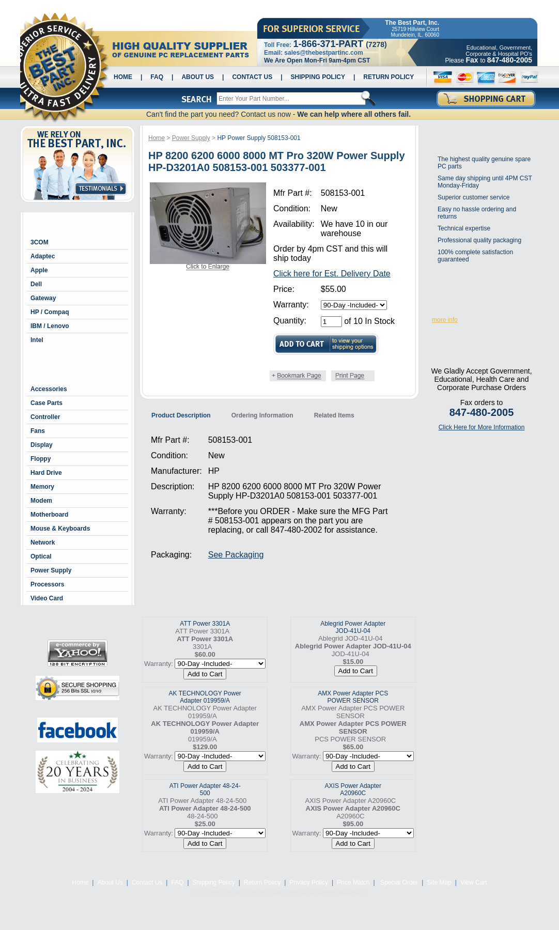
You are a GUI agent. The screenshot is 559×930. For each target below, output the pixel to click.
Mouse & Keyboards (60, 528)
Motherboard (49, 514)
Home (123, 77)
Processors (47, 584)
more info (445, 319)
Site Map (439, 882)
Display (41, 444)
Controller (45, 417)
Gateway (43, 298)
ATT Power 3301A (205, 623)
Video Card (46, 598)
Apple (39, 270)
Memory (42, 486)
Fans (37, 431)
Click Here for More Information (482, 427)
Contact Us (252, 77)
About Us (197, 77)
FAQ (156, 77)
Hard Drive (46, 472)
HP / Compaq (49, 312)
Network (42, 542)
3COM (39, 242)
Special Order (398, 882)
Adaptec (42, 256)
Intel (36, 340)
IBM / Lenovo (49, 326)
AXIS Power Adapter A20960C (353, 789)
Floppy (40, 458)
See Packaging (236, 554)
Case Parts (46, 403)
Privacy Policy (308, 882)
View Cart (473, 882)
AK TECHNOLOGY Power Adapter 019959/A (205, 697)
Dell (36, 284)
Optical (41, 556)
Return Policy (388, 77)
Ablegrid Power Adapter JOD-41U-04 (352, 627)
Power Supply (50, 570)
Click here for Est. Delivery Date (332, 273)
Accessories (48, 389)
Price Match (353, 882)
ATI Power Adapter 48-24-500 (205, 789)
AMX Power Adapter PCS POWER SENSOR (353, 697)
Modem (41, 500)
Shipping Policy (318, 77)
